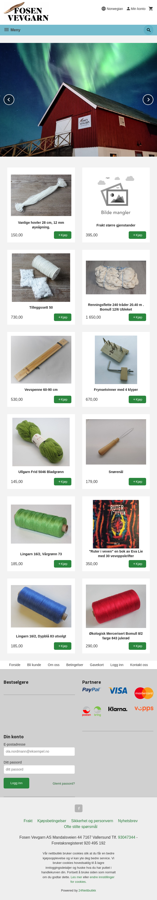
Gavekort (97, 665)
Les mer (77, 877)
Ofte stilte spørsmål (80, 827)
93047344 (126, 837)
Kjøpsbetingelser (51, 821)
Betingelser (74, 665)
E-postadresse (14, 744)
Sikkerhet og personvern (92, 821)
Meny (12, 30)
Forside (15, 665)
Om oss (54, 665)
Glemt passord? (64, 783)
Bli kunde (34, 665)
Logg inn (117, 665)
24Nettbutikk (87, 890)
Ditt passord (13, 762)
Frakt (28, 821)
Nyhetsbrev (128, 821)
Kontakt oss (139, 665)
